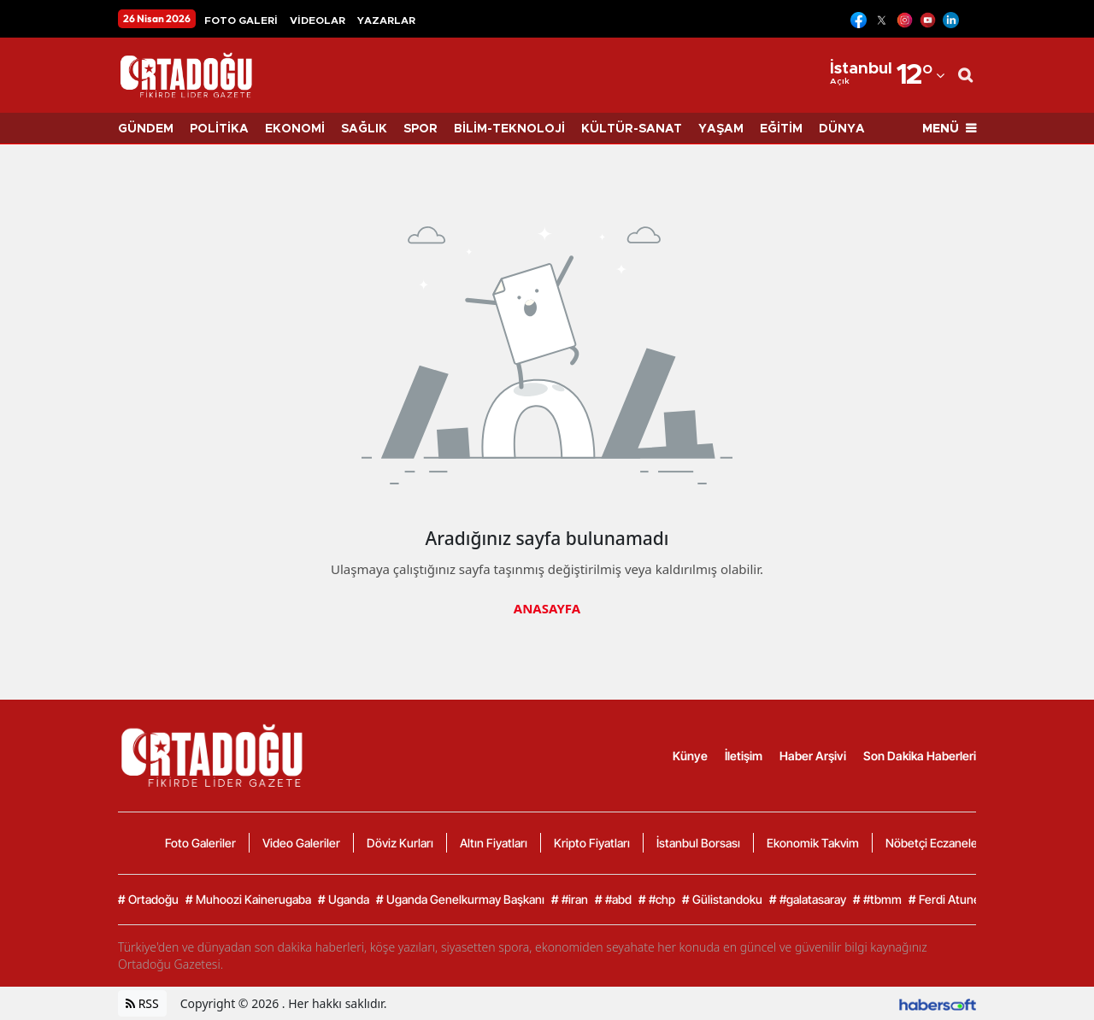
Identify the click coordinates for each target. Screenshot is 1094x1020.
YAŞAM (721, 129)
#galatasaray (807, 899)
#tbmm (877, 899)
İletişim (743, 755)
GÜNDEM (146, 129)
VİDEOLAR (317, 20)
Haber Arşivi (812, 755)
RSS (142, 1003)
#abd (613, 899)
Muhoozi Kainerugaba (248, 899)
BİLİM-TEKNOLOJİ (509, 129)
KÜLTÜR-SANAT (631, 129)
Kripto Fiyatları (592, 842)
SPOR (420, 129)
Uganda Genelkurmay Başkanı (460, 899)
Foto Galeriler (200, 842)
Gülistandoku (722, 899)
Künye (690, 755)
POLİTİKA (219, 129)
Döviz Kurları (400, 842)
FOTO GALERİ (241, 20)
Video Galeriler (301, 842)
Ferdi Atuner (947, 899)
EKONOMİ (295, 129)
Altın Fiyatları (493, 842)
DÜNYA (842, 129)
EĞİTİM (781, 129)
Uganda (343, 899)
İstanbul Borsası (698, 842)
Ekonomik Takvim (813, 842)
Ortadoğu (148, 899)
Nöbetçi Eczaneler (933, 842)
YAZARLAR (386, 20)
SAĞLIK (364, 129)
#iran (569, 899)
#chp (656, 899)
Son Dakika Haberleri (919, 755)
